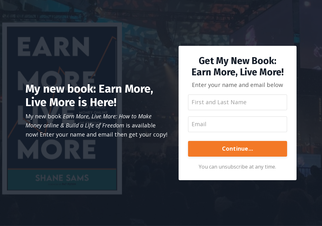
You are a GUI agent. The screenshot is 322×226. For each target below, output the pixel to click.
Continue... (237, 148)
